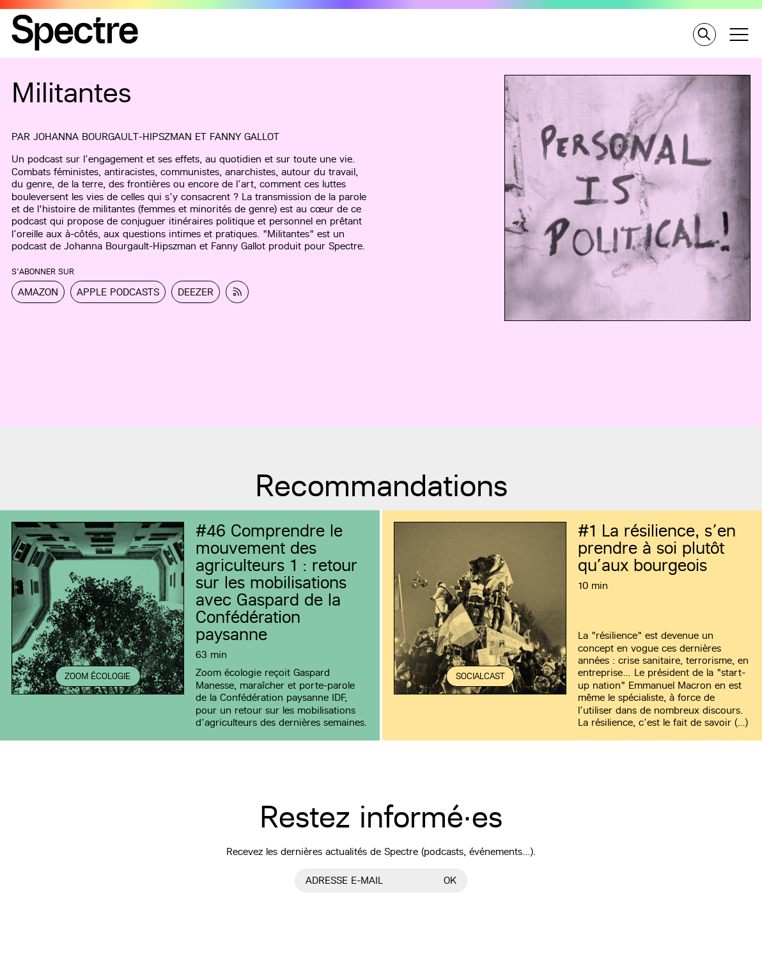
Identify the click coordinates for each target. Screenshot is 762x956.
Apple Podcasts (118, 292)
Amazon (38, 292)
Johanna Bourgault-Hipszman (112, 136)
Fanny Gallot (244, 136)
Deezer (196, 292)
